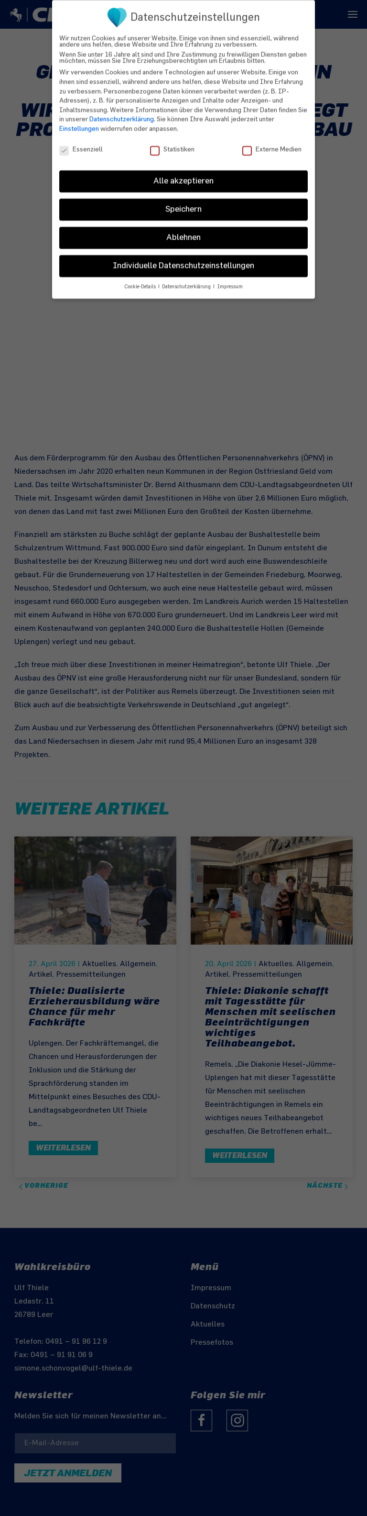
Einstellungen (79, 121)
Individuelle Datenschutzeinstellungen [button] (183, 258)
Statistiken (172, 142)
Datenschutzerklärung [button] (187, 279)
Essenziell (81, 142)
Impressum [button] (230, 279)
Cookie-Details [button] (140, 279)
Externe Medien (272, 142)
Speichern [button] (183, 202)
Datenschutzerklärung (121, 112)
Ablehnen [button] (183, 230)
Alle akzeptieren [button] (183, 174)
